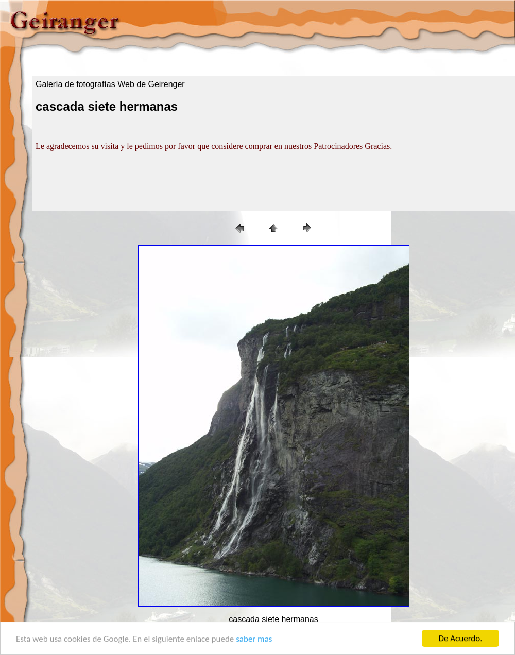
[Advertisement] (87, 182)
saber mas (254, 638)
